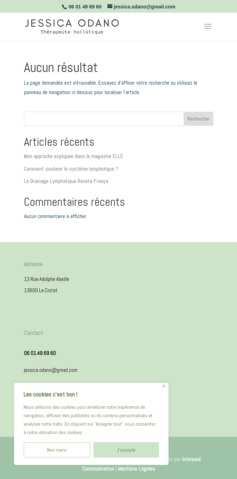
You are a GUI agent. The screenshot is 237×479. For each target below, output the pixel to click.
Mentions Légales (136, 468)
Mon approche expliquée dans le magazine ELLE (73, 156)
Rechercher (198, 119)
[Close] (163, 386)
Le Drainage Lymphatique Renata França (66, 181)
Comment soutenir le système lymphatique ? (71, 168)
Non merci (57, 450)
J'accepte (126, 450)
